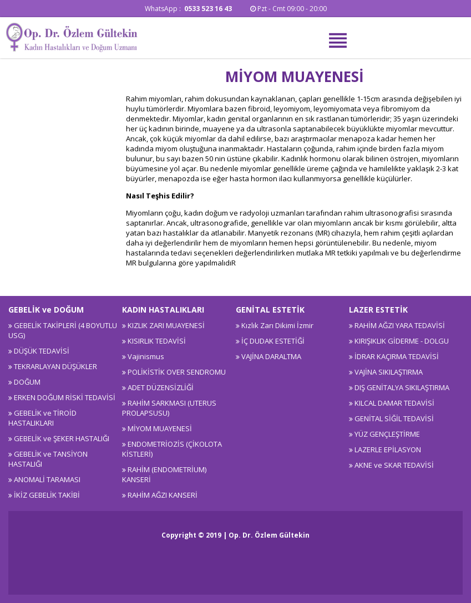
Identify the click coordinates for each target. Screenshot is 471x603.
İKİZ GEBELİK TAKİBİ (47, 495)
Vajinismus (146, 356)
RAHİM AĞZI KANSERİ (162, 495)
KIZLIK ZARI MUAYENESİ (166, 325)
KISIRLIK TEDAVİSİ (157, 341)
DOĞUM (27, 382)
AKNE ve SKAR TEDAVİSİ (394, 465)
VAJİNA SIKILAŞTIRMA (388, 372)
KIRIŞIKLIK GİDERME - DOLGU (401, 341)
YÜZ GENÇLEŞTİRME (387, 434)
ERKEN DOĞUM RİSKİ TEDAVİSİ (64, 397)
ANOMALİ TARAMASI (47, 479)
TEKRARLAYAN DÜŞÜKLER (55, 366)
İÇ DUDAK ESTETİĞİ (273, 341)
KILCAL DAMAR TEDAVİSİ (394, 403)
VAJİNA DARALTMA (271, 356)
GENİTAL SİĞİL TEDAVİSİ (394, 418)
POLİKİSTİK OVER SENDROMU (177, 372)
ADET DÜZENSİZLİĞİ (161, 387)
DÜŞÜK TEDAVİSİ (41, 351)
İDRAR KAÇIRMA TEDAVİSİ (396, 356)
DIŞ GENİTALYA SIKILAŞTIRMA (401, 387)
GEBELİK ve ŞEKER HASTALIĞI (61, 438)
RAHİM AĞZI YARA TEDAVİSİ (399, 325)
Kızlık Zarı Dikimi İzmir (277, 325)
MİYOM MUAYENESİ (160, 428)
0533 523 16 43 (209, 8)
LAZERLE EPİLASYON (387, 449)
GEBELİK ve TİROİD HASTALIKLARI (42, 418)
